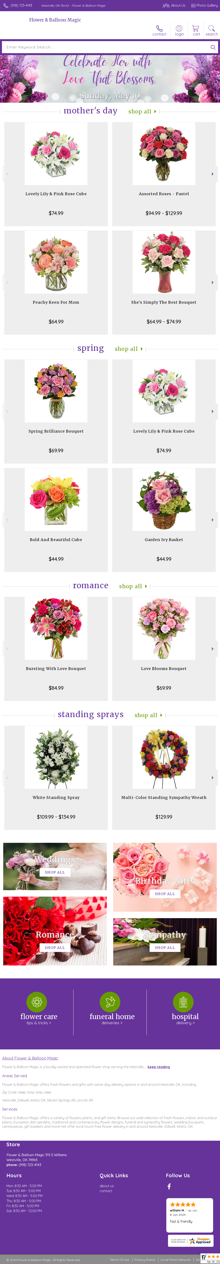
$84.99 (56, 688)
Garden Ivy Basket (164, 539)
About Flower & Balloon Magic (30, 1058)
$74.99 (56, 213)
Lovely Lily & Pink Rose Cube (56, 193)
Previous (6, 174)
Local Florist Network (175, 1260)
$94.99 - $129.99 (164, 213)
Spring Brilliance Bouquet (56, 431)
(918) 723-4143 (21, 5)
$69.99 (56, 450)
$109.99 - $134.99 (56, 817)
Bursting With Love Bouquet (56, 668)
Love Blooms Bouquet (164, 668)
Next (213, 174)
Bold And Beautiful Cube (56, 539)
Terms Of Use (119, 1260)
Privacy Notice (144, 1260)
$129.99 (164, 817)
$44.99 (56, 559)
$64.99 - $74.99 (164, 321)
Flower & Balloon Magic (55, 20)
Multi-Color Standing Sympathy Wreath (164, 797)
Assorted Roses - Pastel (164, 193)
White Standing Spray (56, 797)
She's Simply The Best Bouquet (164, 302)
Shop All (140, 111)
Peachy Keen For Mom (56, 302)
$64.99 (56, 321)
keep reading (159, 1067)
